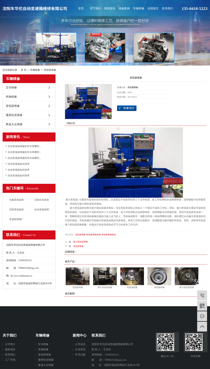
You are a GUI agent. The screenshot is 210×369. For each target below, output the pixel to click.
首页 (81, 8)
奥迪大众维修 (14, 124)
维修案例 (124, 8)
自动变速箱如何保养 (18, 164)
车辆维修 (138, 8)
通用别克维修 (14, 115)
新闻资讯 (109, 8)
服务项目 (10, 349)
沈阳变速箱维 (16, 209)
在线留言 (153, 8)
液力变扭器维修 (80, 242)
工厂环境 (10, 359)
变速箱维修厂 (16, 219)
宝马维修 (11, 87)
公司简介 (10, 344)
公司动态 (80, 344)
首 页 (23, 70)
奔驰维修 (11, 96)
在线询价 (126, 108)
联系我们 (167, 8)
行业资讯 (80, 349)
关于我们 (95, 8)
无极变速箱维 (16, 200)
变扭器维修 (50, 70)
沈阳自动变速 (41, 200)
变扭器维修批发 (108, 234)
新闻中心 (80, 335)
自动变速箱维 (41, 209)
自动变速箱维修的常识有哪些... (24, 146)
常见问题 (80, 354)
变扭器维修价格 (93, 234)
